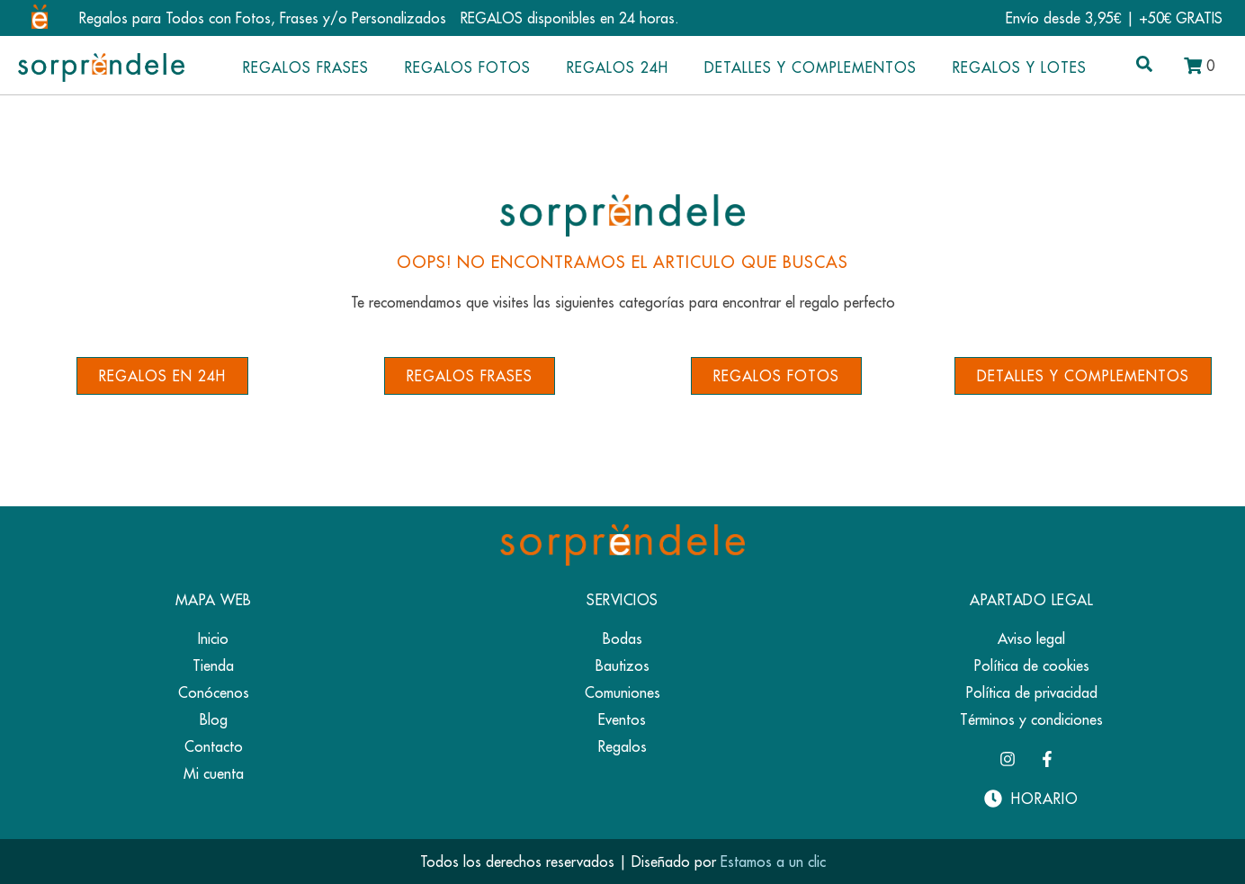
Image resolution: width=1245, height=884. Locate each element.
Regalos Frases (306, 67)
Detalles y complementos (810, 67)
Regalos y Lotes (1020, 67)
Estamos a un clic (773, 862)
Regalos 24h (617, 67)
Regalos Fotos (468, 67)
